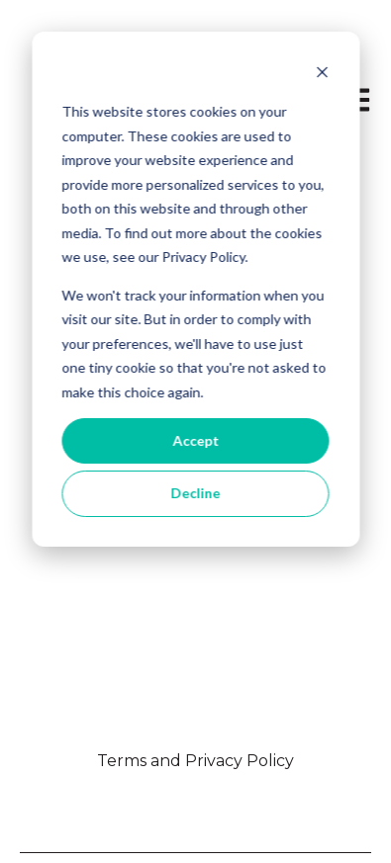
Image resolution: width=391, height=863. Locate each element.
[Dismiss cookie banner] (322, 74)
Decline (196, 492)
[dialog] (195, 289)
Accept (195, 440)
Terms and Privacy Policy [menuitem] (195, 760)
